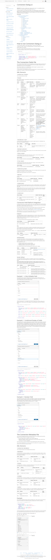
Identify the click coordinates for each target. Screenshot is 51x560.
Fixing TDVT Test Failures (10, 23)
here (34, 9)
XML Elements (22, 17)
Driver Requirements (9, 14)
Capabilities (8, 39)
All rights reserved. (27, 556)
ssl (36, 129)
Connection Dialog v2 (9, 51)
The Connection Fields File (22, 16)
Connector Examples (9, 10)
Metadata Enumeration (9, 41)
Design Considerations (9, 13)
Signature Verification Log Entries (10, 54)
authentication (38, 128)
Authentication (24, 30)
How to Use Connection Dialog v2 (23, 15)
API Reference (8, 37)
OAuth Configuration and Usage (9, 45)
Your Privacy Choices (34, 553)
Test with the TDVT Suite (10, 21)
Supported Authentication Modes (39, 249)
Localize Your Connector (9, 27)
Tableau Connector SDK (9, 1)
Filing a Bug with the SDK (10, 33)
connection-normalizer (36, 209)
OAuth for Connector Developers (9, 48)
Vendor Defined (24, 31)
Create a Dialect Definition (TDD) (10, 17)
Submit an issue (24, 6)
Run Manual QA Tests (9, 25)
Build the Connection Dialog (9, 20)
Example (21, 41)
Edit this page (19, 6)
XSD (26, 442)
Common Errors (8, 58)
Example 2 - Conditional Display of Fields (26, 33)
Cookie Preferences (28, 553)
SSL (22, 29)
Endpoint (23, 28)
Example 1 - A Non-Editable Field (25, 32)
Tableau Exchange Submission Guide (9, 56)
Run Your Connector (9, 31)
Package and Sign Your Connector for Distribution (10, 29)
